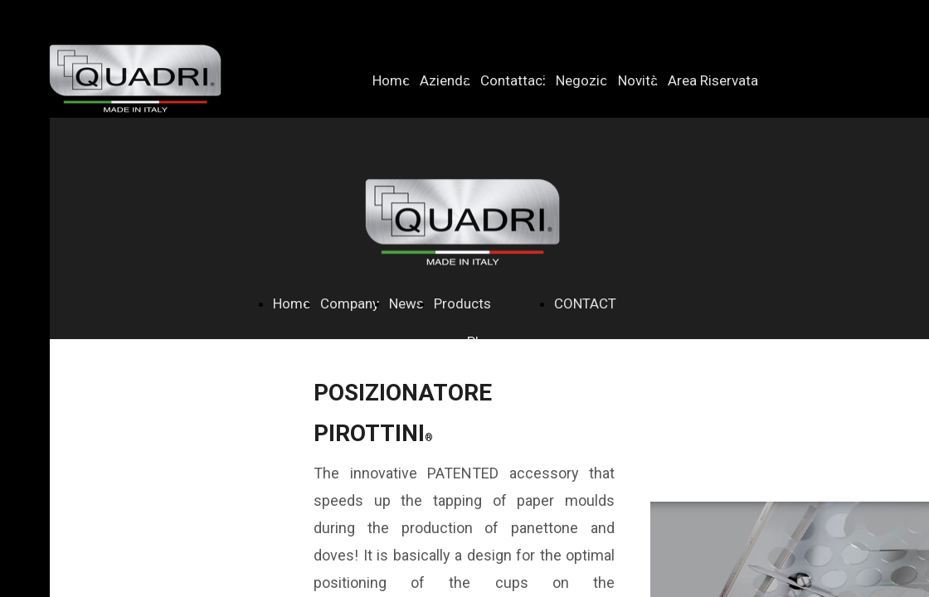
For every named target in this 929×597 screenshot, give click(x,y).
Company (349, 303)
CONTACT (585, 303)
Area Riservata (713, 80)
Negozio (582, 80)
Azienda (445, 80)
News (406, 303)
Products (462, 303)
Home (391, 80)
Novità (638, 80)
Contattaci (513, 80)
